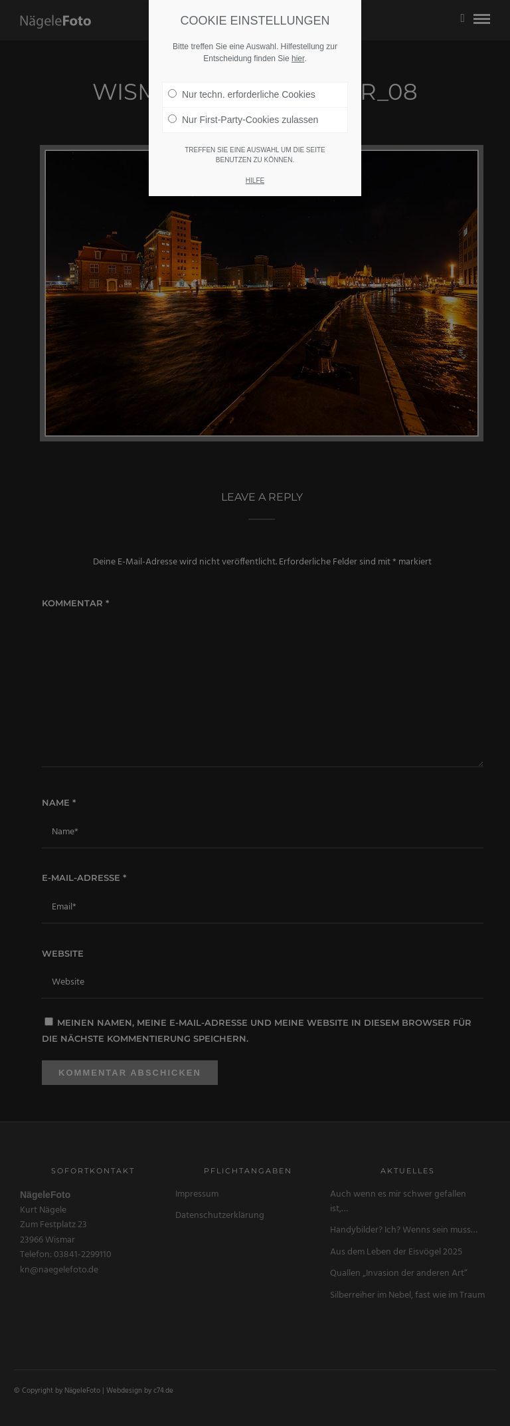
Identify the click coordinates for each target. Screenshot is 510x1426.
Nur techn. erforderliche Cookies (241, 75)
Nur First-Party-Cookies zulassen (243, 101)
